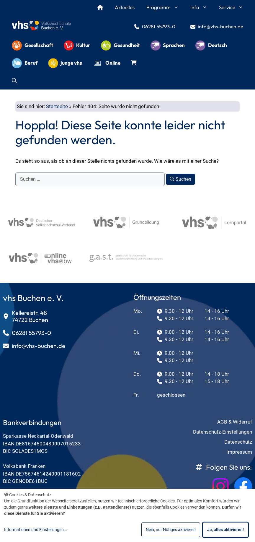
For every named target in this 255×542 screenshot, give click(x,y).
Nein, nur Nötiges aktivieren (171, 529)
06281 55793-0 (158, 26)
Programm (165, 7)
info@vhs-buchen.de (220, 26)
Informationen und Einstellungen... (35, 529)
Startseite (57, 106)
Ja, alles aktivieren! (225, 529)
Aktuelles (125, 7)
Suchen (180, 179)
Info (201, 7)
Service (234, 7)
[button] (14, 80)
